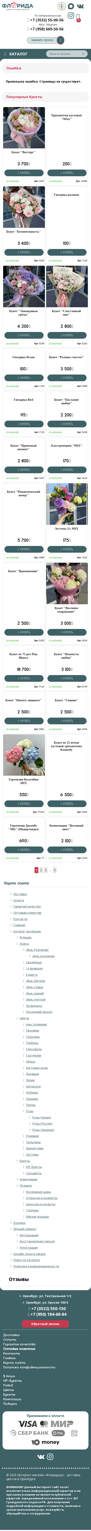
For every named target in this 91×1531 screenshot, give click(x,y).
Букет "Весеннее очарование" (66, 609)
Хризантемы (34, 1148)
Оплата (18, 900)
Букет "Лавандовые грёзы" (23, 312)
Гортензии (33, 1055)
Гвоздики (32, 1030)
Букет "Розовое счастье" (66, 357)
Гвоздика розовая (66, 194)
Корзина (19, 1223)
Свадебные (34, 962)
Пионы (30, 1105)
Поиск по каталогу (26, 1260)
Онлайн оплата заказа (29, 1254)
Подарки (26, 1185)
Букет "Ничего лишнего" (23, 700)
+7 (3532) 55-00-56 (46, 19)
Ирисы (30, 1061)
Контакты (20, 919)
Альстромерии (36, 1024)
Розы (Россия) (42, 1123)
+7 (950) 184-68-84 (48, 1314)
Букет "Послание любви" (66, 401)
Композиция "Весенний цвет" (66, 827)
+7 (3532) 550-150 (48, 1308)
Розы (29, 1111)
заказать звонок (47, 40)
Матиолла (33, 1086)
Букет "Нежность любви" (66, 655)
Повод (24, 944)
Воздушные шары (38, 1192)
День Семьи (34, 987)
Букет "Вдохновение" (23, 571)
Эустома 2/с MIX (66, 528)
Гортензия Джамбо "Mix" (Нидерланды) (23, 827)
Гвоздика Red (23, 399)
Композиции (28, 1179)
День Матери (35, 981)
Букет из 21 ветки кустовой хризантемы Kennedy (66, 746)
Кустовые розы (37, 1068)
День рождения (43, 956)
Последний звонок (39, 1012)
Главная (19, 925)
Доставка (20, 894)
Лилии (30, 1080)
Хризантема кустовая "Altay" (66, 117)
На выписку (34, 1006)
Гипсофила (34, 1049)
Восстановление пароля (37, 1241)
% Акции (25, 937)
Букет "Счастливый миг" (66, 312)
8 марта (31, 975)
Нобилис (32, 1092)
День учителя (36, 999)
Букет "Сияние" (66, 700)
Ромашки (32, 1136)
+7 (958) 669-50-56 (46, 28)
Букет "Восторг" (24, 152)
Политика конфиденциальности (36, 1266)
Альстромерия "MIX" (66, 445)
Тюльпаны (33, 1142)
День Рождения (37, 950)
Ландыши (32, 1074)
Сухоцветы (33, 1173)
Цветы (24, 1018)
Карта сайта (14, 1363)
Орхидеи (32, 1099)
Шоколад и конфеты (40, 1204)
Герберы (32, 1043)
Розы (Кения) (41, 1117)
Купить (24, 173)
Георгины (33, 1037)
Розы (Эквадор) (43, 1130)
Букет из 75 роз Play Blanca (23, 655)
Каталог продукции (27, 931)
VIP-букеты (34, 1167)
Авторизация (29, 1235)
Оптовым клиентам (27, 913)
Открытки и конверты (41, 1198)
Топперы (32, 1210)
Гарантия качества (27, 906)
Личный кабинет (25, 1229)
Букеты (25, 1161)
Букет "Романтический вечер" (23, 493)
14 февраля (34, 968)
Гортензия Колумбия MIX (23, 781)
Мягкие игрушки (37, 1217)
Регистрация (29, 1248)
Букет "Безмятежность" (23, 231)
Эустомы (32, 1154)
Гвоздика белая (23, 357)
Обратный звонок (45, 1324)
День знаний (35, 993)
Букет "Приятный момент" (23, 447)
